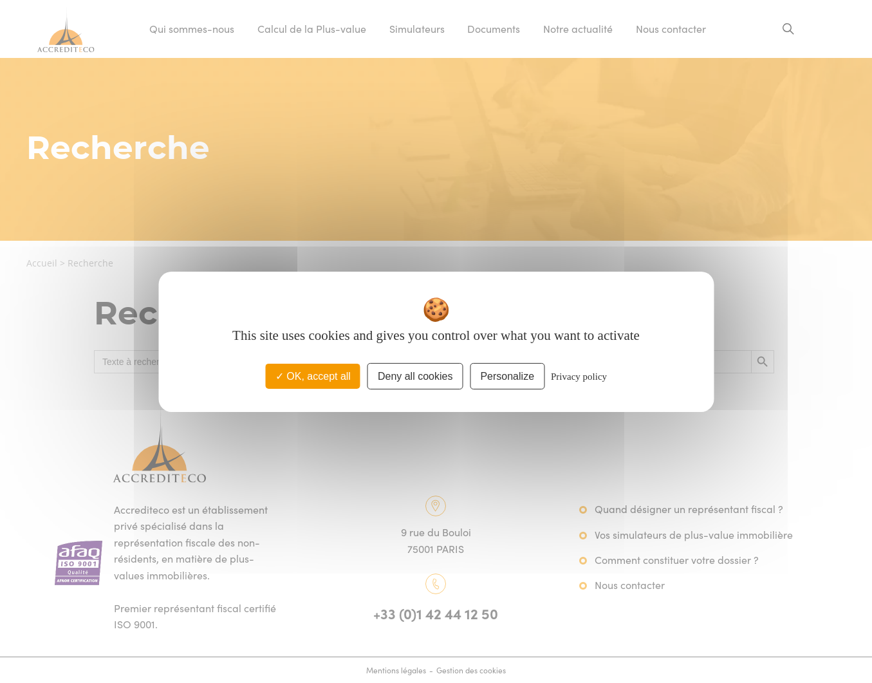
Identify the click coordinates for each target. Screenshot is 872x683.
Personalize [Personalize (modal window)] (507, 375)
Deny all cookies (415, 375)
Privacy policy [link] (579, 376)
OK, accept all (313, 375)
